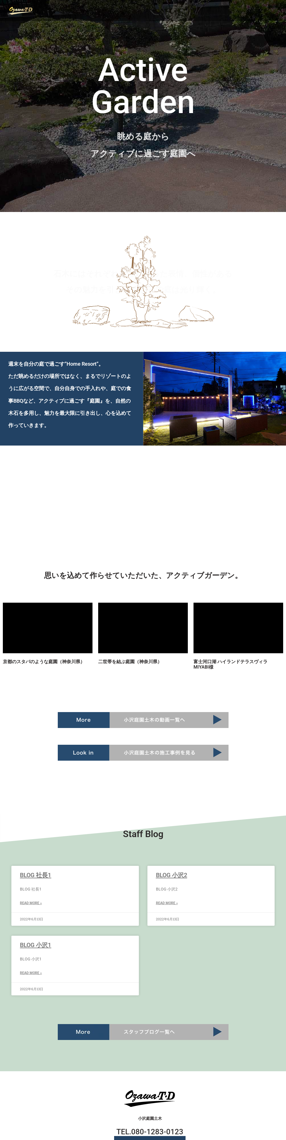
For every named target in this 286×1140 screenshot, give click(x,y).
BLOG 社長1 (35, 875)
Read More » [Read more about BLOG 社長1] (31, 903)
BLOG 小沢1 (35, 945)
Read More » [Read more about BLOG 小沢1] (31, 973)
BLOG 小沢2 (171, 875)
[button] (255, 10)
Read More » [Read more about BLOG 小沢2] (167, 903)
